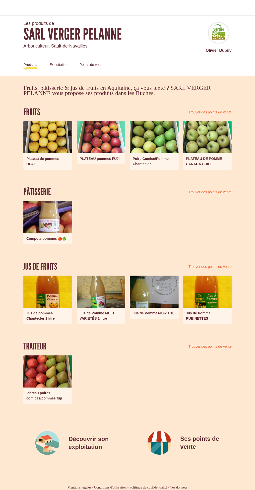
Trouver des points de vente (210, 112)
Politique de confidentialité (148, 487)
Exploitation (58, 65)
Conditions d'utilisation (110, 487)
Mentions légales (79, 487)
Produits (30, 65)
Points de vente (91, 65)
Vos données (179, 487)
